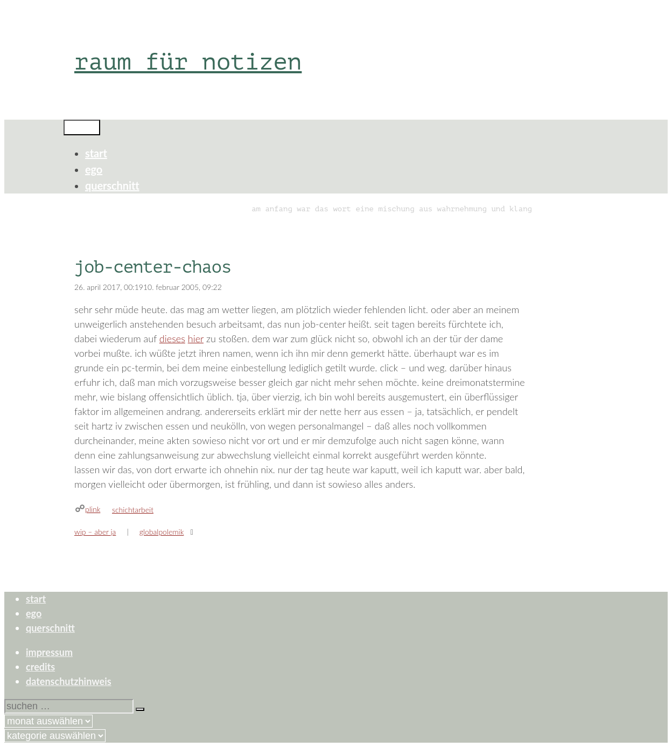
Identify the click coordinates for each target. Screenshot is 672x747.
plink (92, 509)
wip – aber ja (95, 531)
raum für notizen (188, 62)
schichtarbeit (132, 509)
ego (93, 169)
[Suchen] (140, 709)
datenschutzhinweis (68, 681)
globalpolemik (161, 531)
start (96, 153)
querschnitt (112, 185)
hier (196, 338)
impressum (49, 652)
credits (40, 667)
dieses (172, 338)
